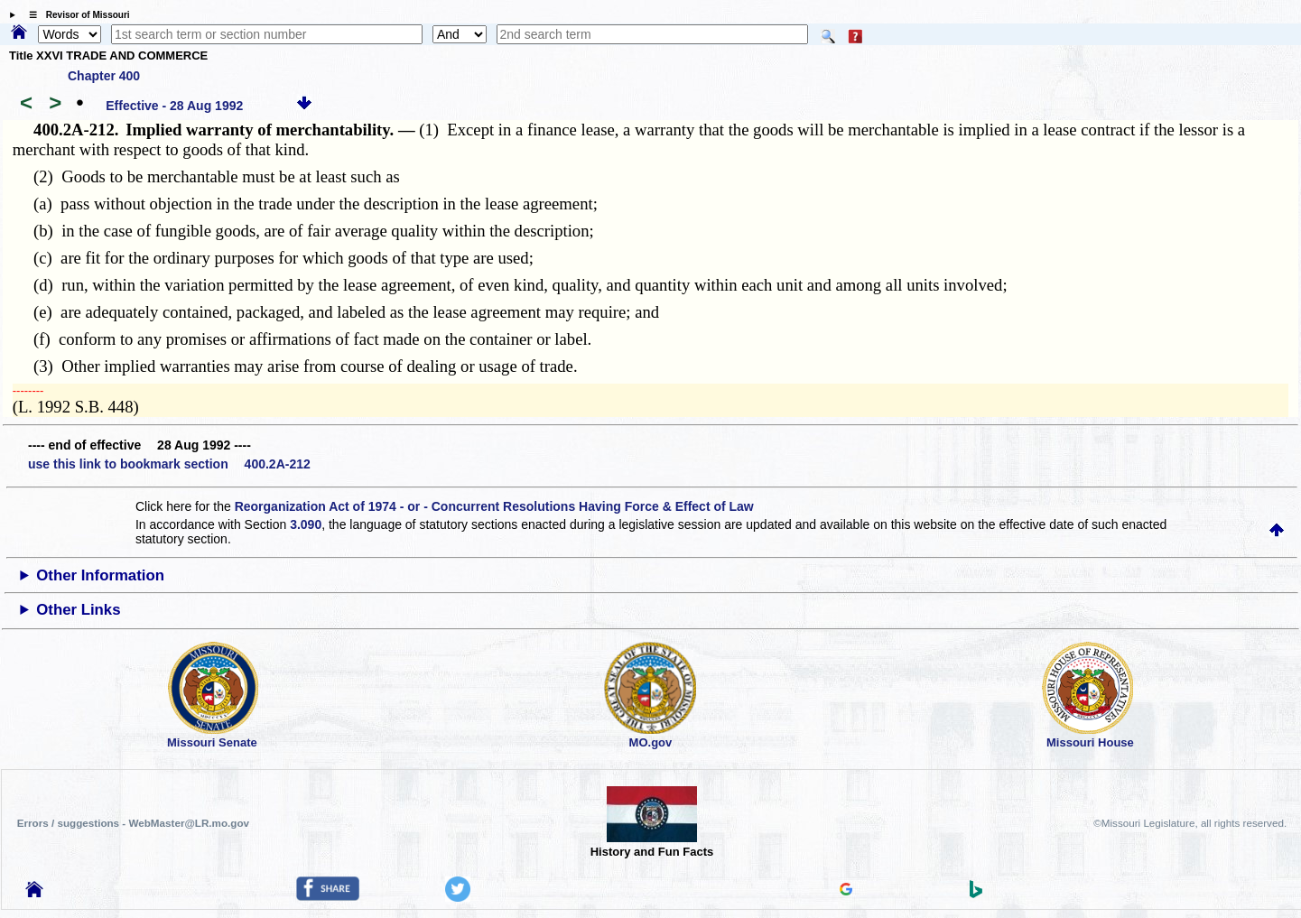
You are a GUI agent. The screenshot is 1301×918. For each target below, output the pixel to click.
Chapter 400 (104, 76)
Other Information (100, 575)
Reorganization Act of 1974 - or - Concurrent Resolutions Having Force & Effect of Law (494, 506)
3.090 (305, 524)
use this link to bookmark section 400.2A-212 (169, 464)
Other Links (78, 609)
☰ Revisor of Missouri (75, 15)
